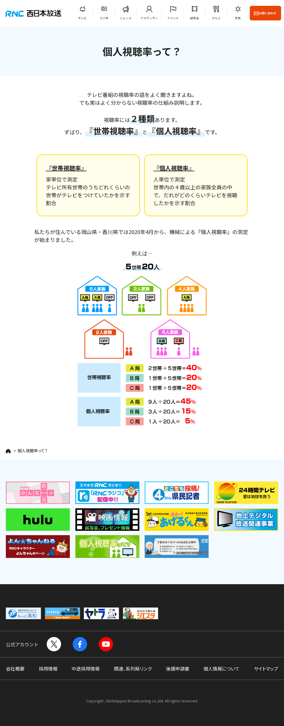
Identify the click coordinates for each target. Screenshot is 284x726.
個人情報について (221, 668)
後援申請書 (177, 668)
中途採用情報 (86, 668)
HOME (8, 451)
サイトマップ (266, 668)
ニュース (125, 18)
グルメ (216, 18)
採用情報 (48, 668)
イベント (173, 18)
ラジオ (104, 18)
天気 (238, 18)
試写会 (194, 18)
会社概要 (15, 668)
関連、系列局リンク (133, 668)
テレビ (82, 18)
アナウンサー (149, 18)
